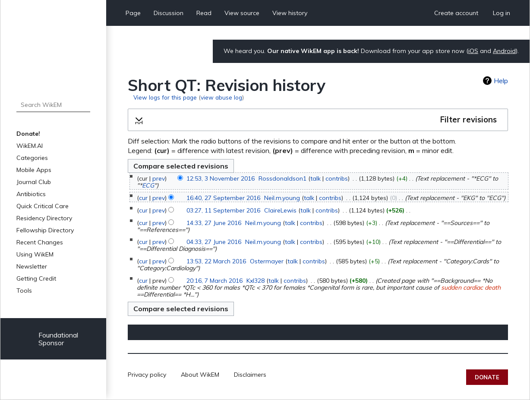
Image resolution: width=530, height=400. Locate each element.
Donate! (28, 134)
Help (501, 80)
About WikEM (200, 374)
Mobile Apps (33, 170)
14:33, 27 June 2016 (213, 223)
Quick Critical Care (42, 206)
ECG (148, 185)
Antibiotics (31, 194)
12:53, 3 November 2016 (220, 178)
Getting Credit (36, 278)
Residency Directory (44, 218)
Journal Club (33, 182)
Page (133, 13)
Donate (487, 377)
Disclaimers (250, 374)
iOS (473, 51)
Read (203, 13)
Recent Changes (39, 242)
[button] (318, 119)
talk (315, 178)
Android (504, 51)
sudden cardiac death (471, 287)
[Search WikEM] (53, 104)
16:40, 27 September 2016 (223, 198)
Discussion (168, 13)
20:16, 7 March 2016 (214, 280)
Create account (456, 13)
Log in (501, 13)
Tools (24, 290)
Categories (32, 158)
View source (241, 13)
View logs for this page (165, 97)
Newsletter (31, 266)
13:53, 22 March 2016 (216, 261)
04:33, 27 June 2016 (213, 242)
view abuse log (221, 97)
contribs (336, 178)
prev (158, 178)
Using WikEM (35, 254)
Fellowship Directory (45, 230)
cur (143, 198)
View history (289, 13)
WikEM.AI (29, 146)
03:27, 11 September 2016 (223, 210)
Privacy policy (147, 374)
